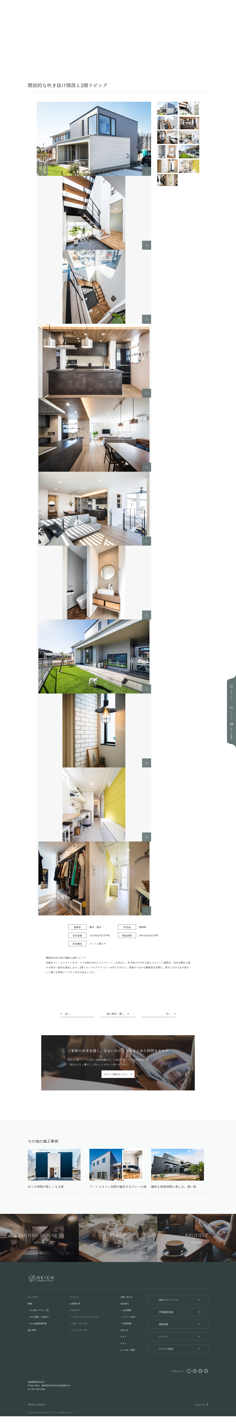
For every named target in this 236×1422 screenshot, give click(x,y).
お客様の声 (75, 1304)
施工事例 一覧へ (118, 1013)
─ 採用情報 (125, 1324)
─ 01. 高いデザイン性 (38, 1310)
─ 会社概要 (125, 1310)
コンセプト (33, 1297)
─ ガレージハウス (78, 1324)
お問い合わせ (126, 1297)
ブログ (123, 1337)
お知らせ (124, 1330)
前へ (67, 1013)
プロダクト (75, 1310)
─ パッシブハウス (78, 1330)
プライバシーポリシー (37, 1410)
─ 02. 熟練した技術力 (38, 1317)
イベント (74, 1297)
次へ (168, 1013)
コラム (123, 1344)
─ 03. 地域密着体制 (37, 1324)
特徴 (30, 1304)
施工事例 (32, 1330)
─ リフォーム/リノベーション (84, 1317)
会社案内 (124, 1304)
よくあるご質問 (127, 1350)
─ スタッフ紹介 (127, 1317)
